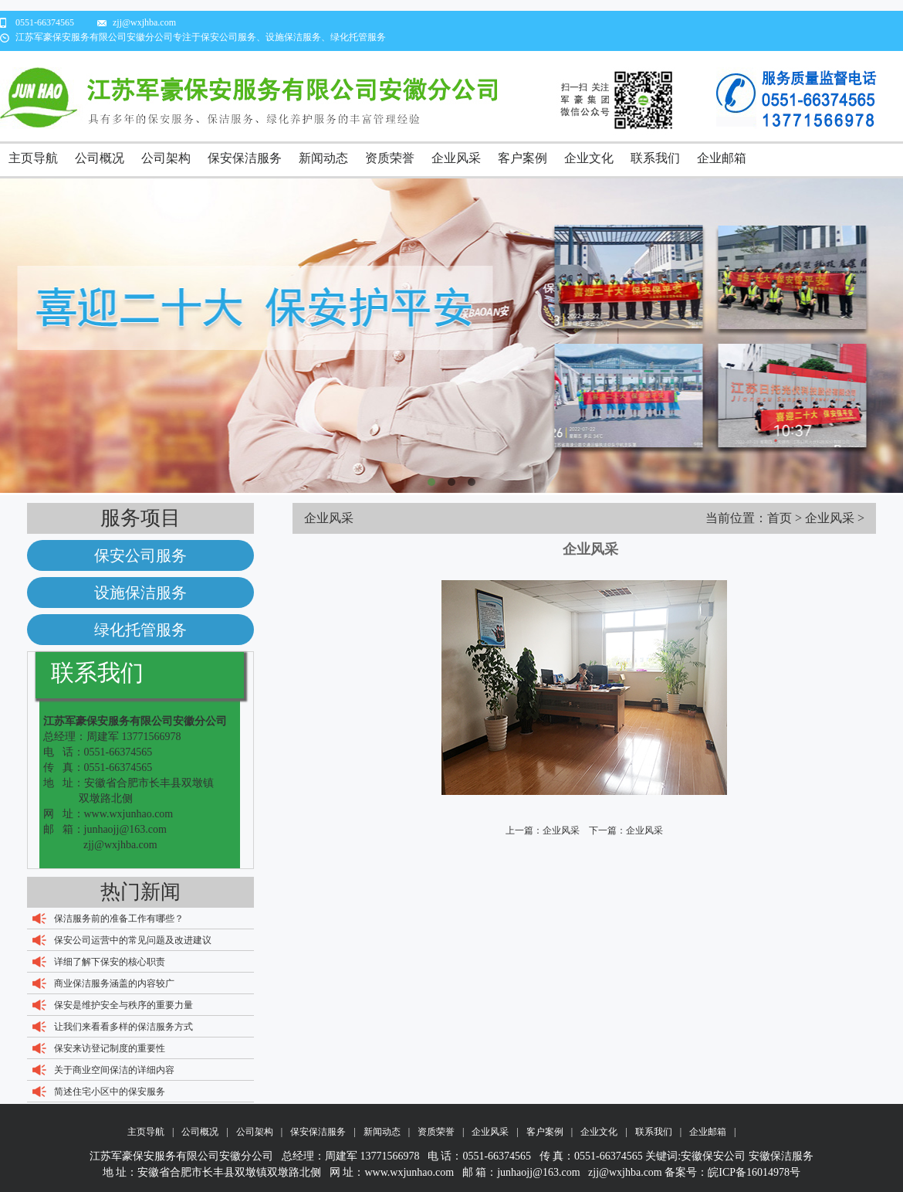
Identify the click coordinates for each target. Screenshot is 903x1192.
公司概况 (99, 158)
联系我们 (655, 158)
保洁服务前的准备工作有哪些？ (119, 918)
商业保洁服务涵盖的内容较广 (114, 983)
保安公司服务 (140, 555)
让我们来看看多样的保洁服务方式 (123, 1026)
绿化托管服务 (140, 629)
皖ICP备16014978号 (754, 1172)
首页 (779, 518)
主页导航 (33, 158)
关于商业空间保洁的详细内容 (114, 1070)
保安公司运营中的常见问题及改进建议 (132, 940)
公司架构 (166, 158)
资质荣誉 (389, 158)
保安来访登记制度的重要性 (109, 1048)
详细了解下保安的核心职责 (109, 961)
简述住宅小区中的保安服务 (109, 1091)
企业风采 (456, 158)
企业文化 (589, 158)
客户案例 (522, 158)
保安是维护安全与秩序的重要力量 (123, 1005)
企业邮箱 (721, 158)
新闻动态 (323, 158)
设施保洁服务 (140, 592)
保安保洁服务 (245, 158)
